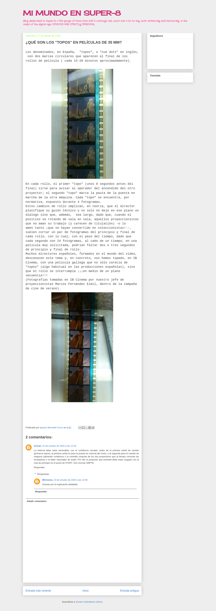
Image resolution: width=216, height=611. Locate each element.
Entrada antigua (129, 590)
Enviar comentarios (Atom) (89, 602)
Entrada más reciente (38, 590)
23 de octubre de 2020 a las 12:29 (59, 446)
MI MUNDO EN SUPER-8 (72, 13)
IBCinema (47, 480)
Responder (39, 467)
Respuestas (43, 474)
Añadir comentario (37, 501)
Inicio (85, 590)
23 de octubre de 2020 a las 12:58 (70, 480)
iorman (37, 446)
